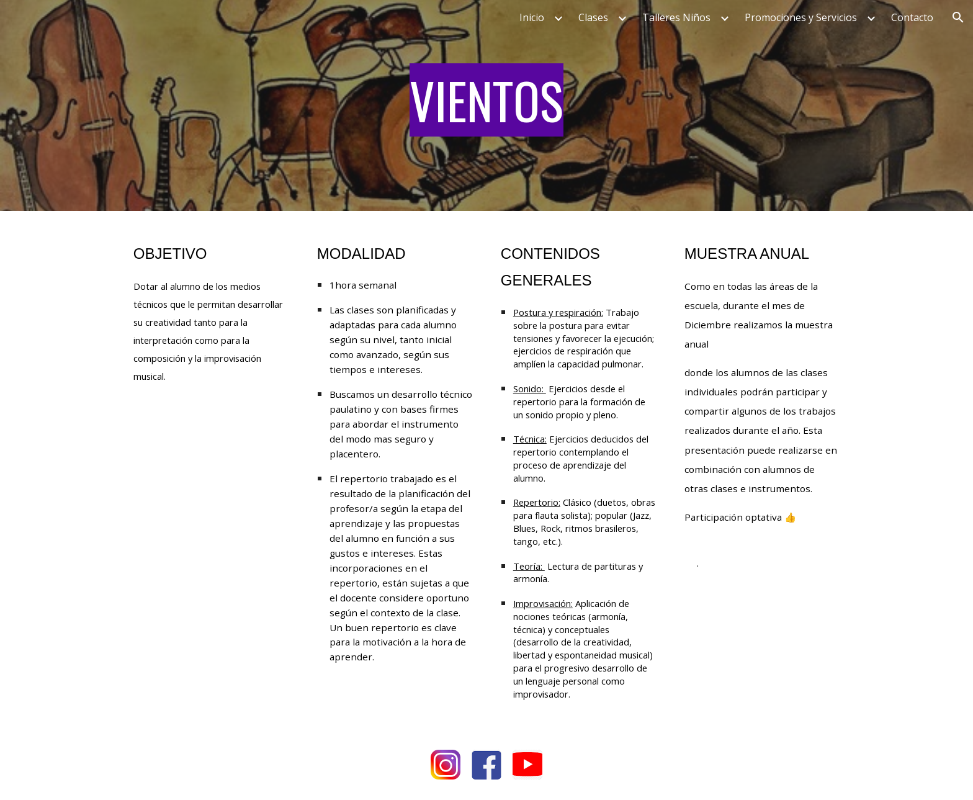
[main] (486, 105)
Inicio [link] (531, 17)
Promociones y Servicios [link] (801, 17)
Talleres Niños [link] (676, 17)
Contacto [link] (912, 17)
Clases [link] (593, 17)
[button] (958, 17)
